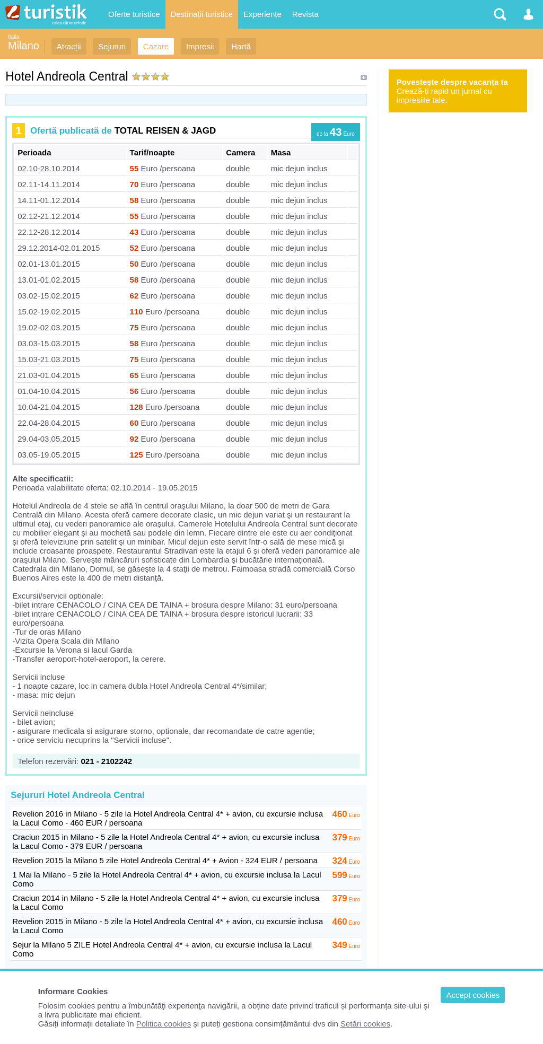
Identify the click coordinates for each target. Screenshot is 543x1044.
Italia (13, 37)
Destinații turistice (202, 14)
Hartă (241, 46)
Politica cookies (163, 1023)
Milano (23, 45)
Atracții (69, 46)
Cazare (156, 46)
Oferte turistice (134, 14)
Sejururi (112, 46)
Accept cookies (473, 994)
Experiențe (262, 14)
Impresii (200, 46)
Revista (305, 14)
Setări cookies (365, 1023)
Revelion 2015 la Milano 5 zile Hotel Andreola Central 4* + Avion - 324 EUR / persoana (165, 860)
